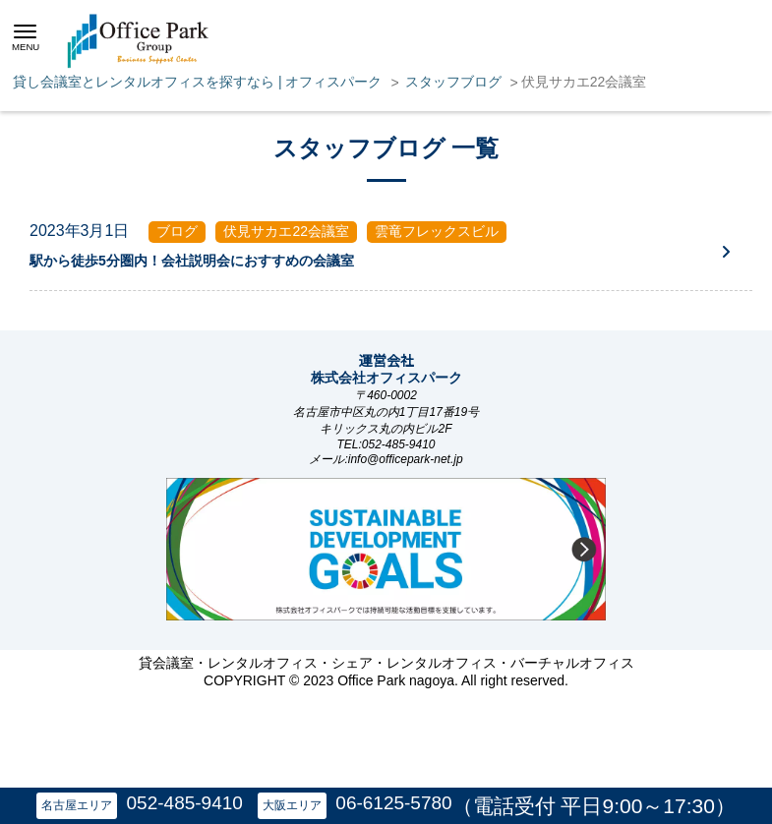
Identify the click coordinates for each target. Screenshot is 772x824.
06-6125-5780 (393, 803)
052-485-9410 (185, 803)
